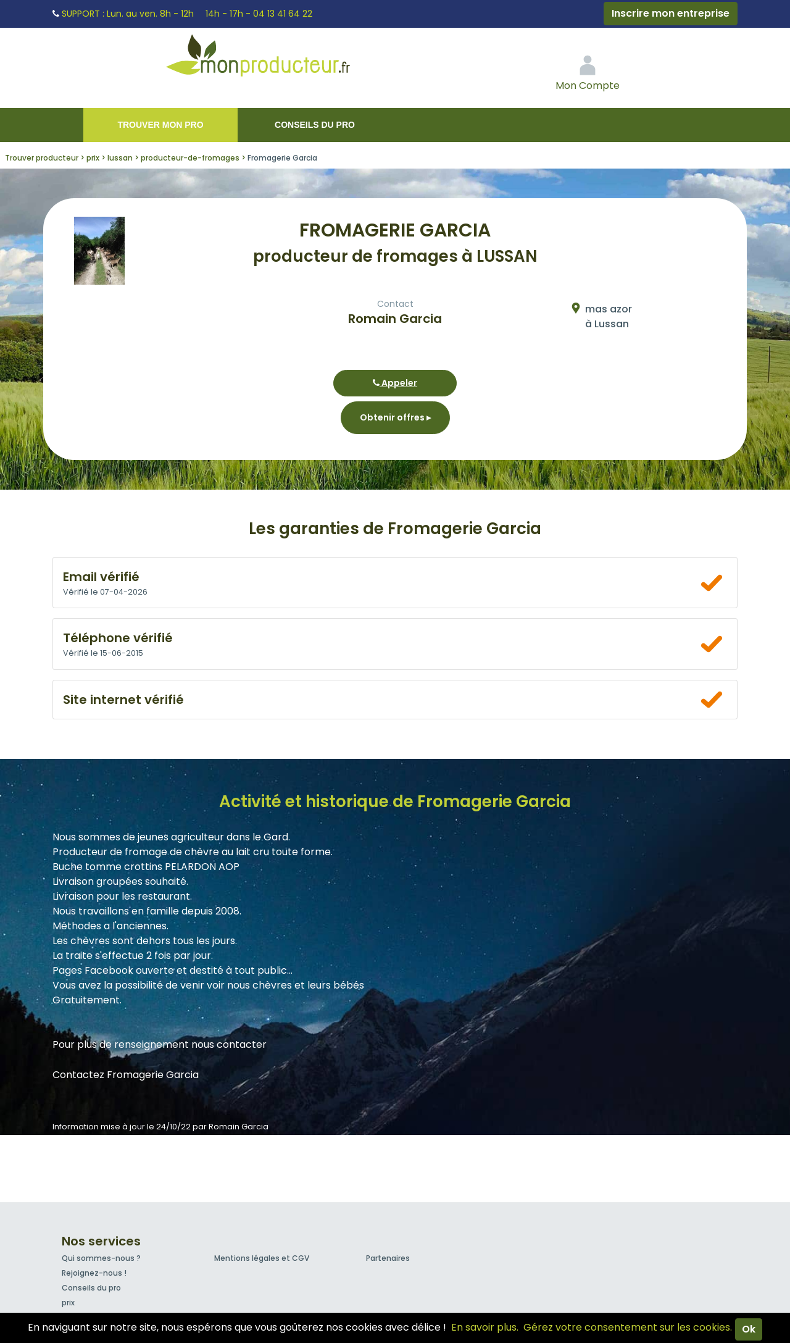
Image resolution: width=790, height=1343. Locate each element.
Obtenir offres (395, 417)
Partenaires (388, 1258)
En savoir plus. (484, 1327)
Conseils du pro (315, 125)
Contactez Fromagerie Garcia (125, 1075)
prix (68, 1302)
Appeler (395, 383)
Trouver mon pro (160, 125)
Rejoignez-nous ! (94, 1273)
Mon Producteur (281, 58)
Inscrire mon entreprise (671, 13)
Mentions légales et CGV (261, 1258)
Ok (748, 1329)
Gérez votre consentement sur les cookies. (627, 1327)
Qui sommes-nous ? (101, 1258)
